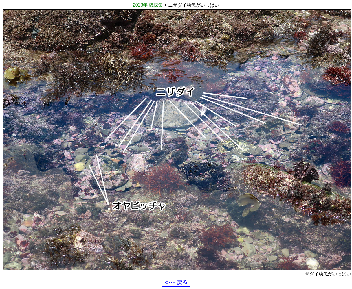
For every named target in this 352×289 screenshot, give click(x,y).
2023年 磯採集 (148, 5)
